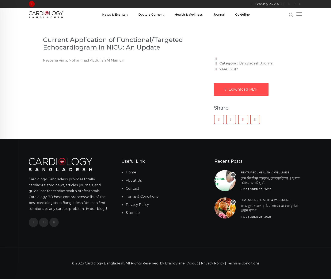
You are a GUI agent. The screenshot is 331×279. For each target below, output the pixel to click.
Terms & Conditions (142, 196)
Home (131, 172)
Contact (132, 188)
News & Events (114, 14)
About (192, 263)
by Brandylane (172, 263)
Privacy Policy (137, 205)
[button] (219, 119)
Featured (248, 172)
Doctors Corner (150, 14)
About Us (134, 180)
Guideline (242, 14)
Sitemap (133, 213)
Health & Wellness (189, 14)
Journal (219, 14)
